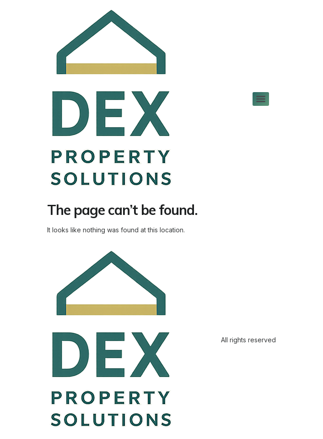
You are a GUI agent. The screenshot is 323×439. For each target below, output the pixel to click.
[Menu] (261, 99)
